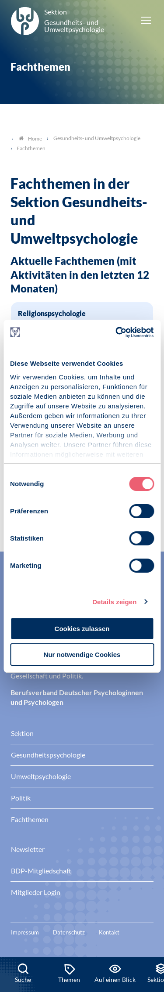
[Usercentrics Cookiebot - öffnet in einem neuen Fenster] (117, 332)
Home (30, 138)
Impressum (25, 932)
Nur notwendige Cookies (82, 654)
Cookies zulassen (82, 628)
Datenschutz (69, 932)
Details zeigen (114, 602)
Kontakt (109, 932)
